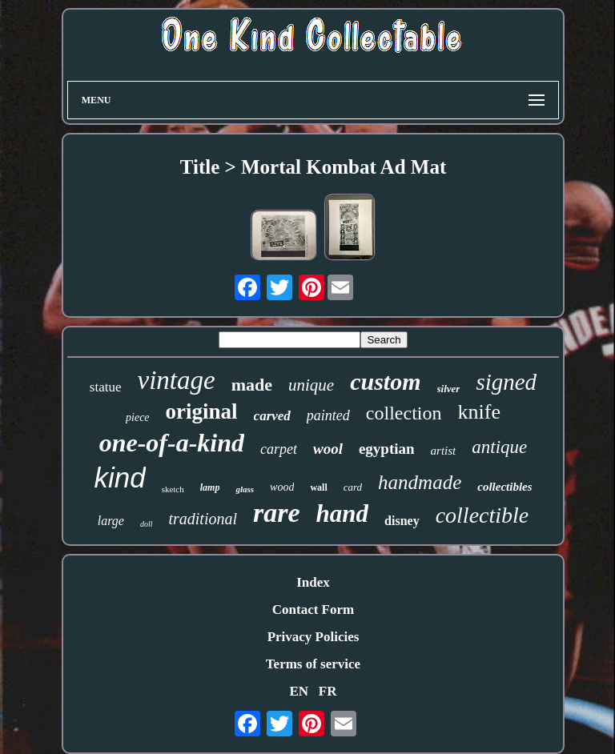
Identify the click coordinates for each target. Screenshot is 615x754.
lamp (210, 487)
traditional (202, 518)
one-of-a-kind (171, 442)
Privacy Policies (313, 636)
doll (146, 523)
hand (342, 513)
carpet (278, 449)
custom (385, 381)
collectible (482, 515)
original (202, 411)
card (353, 487)
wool (328, 448)
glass (244, 489)
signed (506, 382)
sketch (173, 489)
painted (328, 415)
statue (106, 387)
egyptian (387, 448)
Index (313, 582)
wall (318, 487)
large (111, 520)
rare (276, 512)
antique (499, 447)
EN (298, 691)
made (251, 385)
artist (443, 450)
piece (138, 417)
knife (479, 411)
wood (282, 487)
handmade (419, 482)
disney (402, 520)
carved (272, 415)
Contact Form (313, 609)
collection (404, 413)
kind (119, 477)
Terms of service (313, 664)
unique (311, 385)
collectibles (504, 486)
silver (448, 389)
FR (328, 691)
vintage (176, 380)
